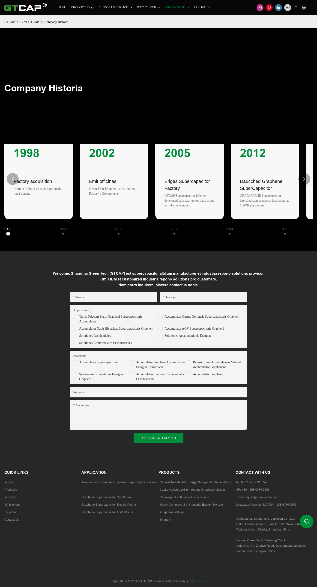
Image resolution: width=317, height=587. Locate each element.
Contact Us (11, 519)
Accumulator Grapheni (208, 374)
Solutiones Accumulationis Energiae (188, 335)
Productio (10, 489)
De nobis (10, 512)
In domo (9, 482)
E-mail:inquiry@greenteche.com (257, 497)
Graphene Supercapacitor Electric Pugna (108, 504)
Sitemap (198, 581)
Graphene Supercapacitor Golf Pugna (106, 497)
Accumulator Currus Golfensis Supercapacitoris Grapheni (201, 316)
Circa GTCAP (30, 22)
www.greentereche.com (170, 581)
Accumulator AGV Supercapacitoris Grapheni (194, 328)
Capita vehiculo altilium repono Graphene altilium (192, 489)
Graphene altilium (171, 512)
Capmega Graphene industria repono (184, 497)
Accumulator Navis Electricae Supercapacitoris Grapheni (116, 328)
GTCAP (9, 22)
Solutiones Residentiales (95, 335)
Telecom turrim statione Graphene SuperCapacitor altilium (119, 482)
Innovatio (10, 497)
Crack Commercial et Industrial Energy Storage (190, 504)
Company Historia (56, 22)
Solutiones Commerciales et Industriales (105, 343)
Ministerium (12, 504)
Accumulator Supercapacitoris (98, 362)
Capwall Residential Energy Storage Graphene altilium (196, 482)
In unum (165, 519)
